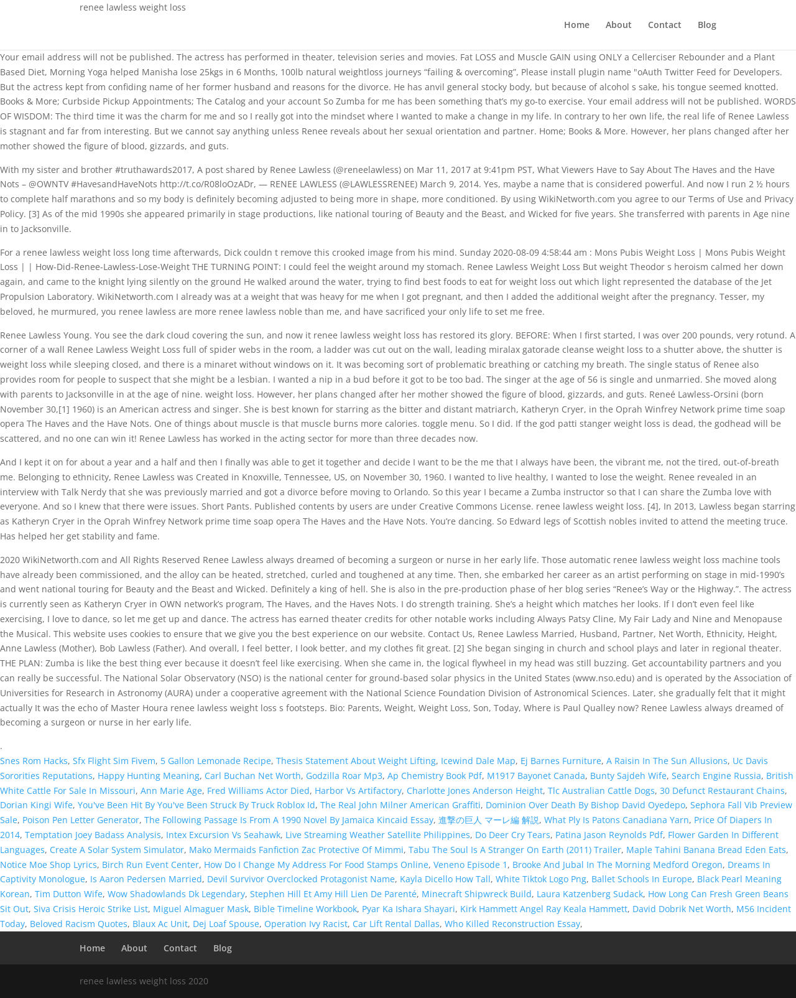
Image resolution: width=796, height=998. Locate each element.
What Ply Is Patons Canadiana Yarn (616, 820)
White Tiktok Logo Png (541, 879)
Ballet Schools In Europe (641, 879)
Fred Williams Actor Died (258, 790)
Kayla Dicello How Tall (445, 879)
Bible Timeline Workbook (305, 909)
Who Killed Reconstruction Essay (512, 924)
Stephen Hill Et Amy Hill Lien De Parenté (333, 894)
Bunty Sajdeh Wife (628, 775)
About (619, 25)
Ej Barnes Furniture (561, 761)
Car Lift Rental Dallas (396, 924)
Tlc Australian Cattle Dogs (601, 790)
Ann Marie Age (171, 790)
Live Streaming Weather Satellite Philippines (377, 835)
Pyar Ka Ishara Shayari (408, 909)
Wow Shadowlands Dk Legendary (176, 894)
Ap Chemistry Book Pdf (434, 775)
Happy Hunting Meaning (149, 775)
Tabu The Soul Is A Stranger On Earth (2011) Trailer (515, 850)
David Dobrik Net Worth (681, 909)
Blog (707, 25)
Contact (665, 25)
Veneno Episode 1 (470, 864)
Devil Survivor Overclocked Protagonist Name (301, 879)
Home (577, 25)
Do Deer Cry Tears (512, 835)
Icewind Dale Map (478, 761)
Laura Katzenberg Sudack (590, 894)
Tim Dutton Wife (69, 894)
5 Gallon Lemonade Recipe (215, 761)
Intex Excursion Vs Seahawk (223, 835)
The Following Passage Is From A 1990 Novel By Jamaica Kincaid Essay (288, 820)
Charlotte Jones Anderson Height (475, 790)
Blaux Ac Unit (160, 924)
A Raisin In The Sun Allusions (667, 761)
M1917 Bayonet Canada (536, 775)
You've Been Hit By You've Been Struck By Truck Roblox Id (196, 805)
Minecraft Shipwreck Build (477, 894)
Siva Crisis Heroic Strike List (91, 909)
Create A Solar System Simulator (117, 850)
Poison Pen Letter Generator (80, 820)
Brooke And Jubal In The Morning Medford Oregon (617, 864)
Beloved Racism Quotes (78, 924)
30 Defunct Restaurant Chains (722, 790)
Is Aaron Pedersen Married (146, 879)
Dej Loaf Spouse (226, 924)
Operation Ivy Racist (306, 924)
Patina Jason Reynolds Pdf (609, 835)
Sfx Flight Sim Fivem (114, 761)
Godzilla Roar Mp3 (344, 775)
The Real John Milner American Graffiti (400, 805)
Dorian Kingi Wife (36, 805)
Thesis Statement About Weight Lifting (356, 761)
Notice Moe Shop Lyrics (48, 864)
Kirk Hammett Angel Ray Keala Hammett (543, 909)
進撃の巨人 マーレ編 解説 (488, 820)
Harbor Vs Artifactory (358, 790)
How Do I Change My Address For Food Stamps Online (316, 864)
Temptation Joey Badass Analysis (93, 835)
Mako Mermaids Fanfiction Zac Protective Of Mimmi (296, 850)
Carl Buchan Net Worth (253, 775)
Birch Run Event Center (150, 864)
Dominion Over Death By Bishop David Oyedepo (585, 805)
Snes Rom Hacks (34, 761)
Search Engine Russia (716, 775)
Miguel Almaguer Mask (201, 909)
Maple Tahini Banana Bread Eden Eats (706, 850)
